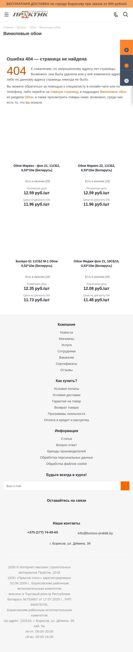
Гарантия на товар (66, 401)
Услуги (66, 345)
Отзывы (66, 370)
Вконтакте (43, 510)
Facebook (54, 510)
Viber (87, 510)
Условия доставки (66, 395)
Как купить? (66, 381)
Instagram (65, 510)
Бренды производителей (66, 451)
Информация (66, 431)
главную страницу (64, 92)
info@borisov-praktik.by (95, 533)
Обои (29, 97)
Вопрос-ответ (66, 445)
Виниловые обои (113, 92)
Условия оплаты (66, 389)
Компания (66, 324)
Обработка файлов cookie (66, 464)
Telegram (76, 510)
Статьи (66, 439)
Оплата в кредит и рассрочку (66, 420)
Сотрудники (66, 351)
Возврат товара (66, 407)
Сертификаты (66, 364)
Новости (66, 332)
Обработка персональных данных (66, 457)
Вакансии (66, 357)
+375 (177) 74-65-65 (42, 532)
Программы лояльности (66, 414)
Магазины (66, 339)
